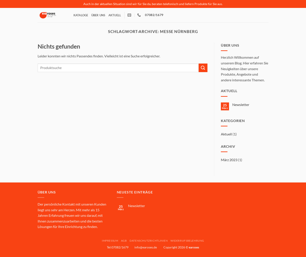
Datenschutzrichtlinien (149, 240)
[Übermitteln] (203, 68)
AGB (124, 240)
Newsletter (240, 104)
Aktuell (114, 15)
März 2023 (229, 160)
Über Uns (98, 15)
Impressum (110, 240)
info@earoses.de (145, 247)
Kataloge (80, 15)
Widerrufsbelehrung (187, 240)
